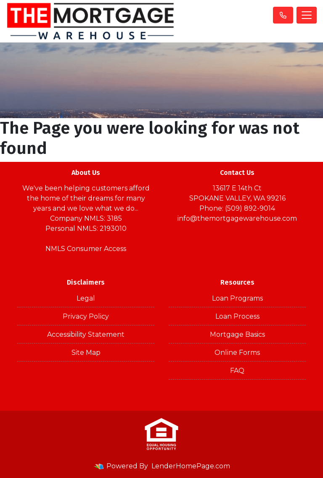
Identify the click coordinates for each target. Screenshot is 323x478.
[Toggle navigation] (307, 15)
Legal (86, 298)
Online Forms (237, 353)
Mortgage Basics (237, 334)
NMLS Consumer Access (85, 249)
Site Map (86, 353)
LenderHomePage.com (190, 466)
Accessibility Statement (85, 334)
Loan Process (237, 316)
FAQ (237, 371)
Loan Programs (237, 298)
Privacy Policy (86, 316)
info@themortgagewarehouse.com (237, 218)
